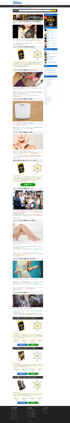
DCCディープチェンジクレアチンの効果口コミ (51, 41)
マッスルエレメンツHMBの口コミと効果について (51, 46)
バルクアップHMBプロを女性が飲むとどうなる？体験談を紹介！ (51, 57)
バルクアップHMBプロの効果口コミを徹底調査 (51, 30)
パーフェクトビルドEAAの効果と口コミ (52, 43)
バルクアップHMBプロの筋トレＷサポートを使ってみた (50, 73)
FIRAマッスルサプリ (47, 80)
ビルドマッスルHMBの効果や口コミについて (51, 35)
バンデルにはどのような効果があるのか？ (52, 51)
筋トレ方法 (45, 102)
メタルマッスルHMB (47, 101)
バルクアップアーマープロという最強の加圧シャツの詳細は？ (52, 38)
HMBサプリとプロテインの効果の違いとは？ (50, 74)
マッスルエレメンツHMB (47, 84)
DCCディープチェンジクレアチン (48, 79)
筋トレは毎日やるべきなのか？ (48, 67)
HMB (45, 88)
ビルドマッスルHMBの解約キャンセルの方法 (51, 54)
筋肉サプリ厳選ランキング (36, 421)
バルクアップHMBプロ (47, 97)
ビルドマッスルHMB (47, 78)
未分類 (45, 93)
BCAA (45, 89)
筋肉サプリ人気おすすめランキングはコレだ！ (52, 32)
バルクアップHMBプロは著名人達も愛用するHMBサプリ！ (50, 70)
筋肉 (45, 87)
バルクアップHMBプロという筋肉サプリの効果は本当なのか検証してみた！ (51, 63)
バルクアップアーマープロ (47, 98)
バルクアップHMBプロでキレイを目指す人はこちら (21, 66)
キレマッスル (46, 94)
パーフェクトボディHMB (47, 83)
